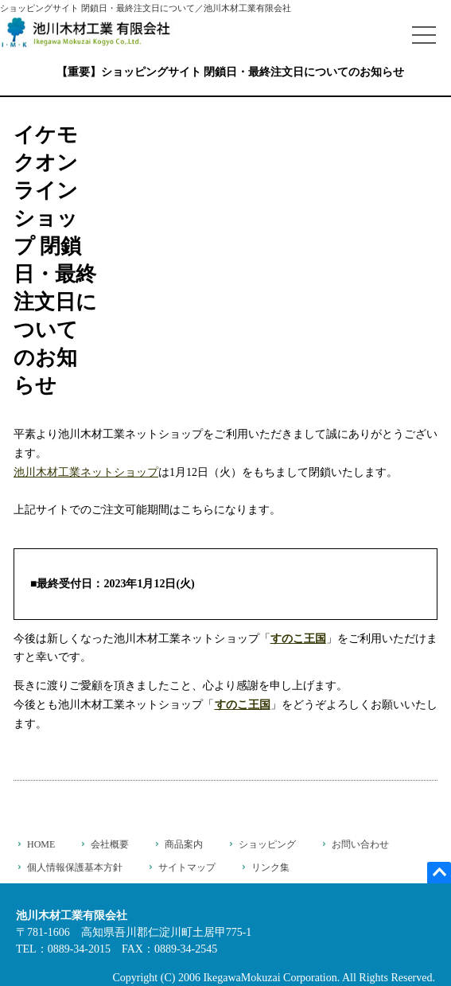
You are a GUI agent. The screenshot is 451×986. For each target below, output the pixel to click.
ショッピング (267, 844)
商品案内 (184, 844)
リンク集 (270, 867)
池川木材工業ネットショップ (86, 472)
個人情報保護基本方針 (74, 867)
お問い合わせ (360, 844)
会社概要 (110, 844)
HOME (41, 844)
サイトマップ (187, 867)
